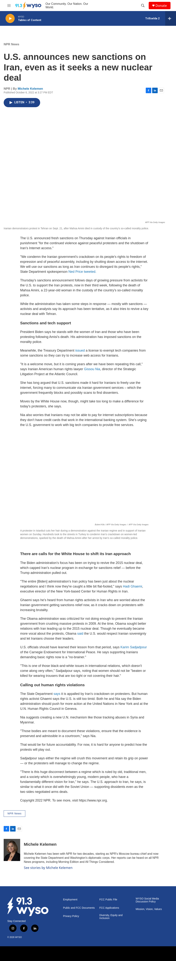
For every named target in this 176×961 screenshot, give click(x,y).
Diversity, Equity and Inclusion (111, 917)
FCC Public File (108, 899)
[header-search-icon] (142, 5)
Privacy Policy (71, 916)
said (80, 633)
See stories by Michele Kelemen (48, 867)
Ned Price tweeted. (82, 271)
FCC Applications (109, 907)
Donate (161, 6)
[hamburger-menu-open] (9, 5)
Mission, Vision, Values (149, 909)
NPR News (11, 44)
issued (80, 350)
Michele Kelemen (30, 88)
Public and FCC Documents (79, 907)
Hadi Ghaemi (132, 586)
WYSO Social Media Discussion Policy (147, 900)
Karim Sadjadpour (133, 647)
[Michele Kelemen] (12, 850)
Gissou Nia (92, 369)
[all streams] (170, 18)
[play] (10, 18)
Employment (70, 899)
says (57, 694)
